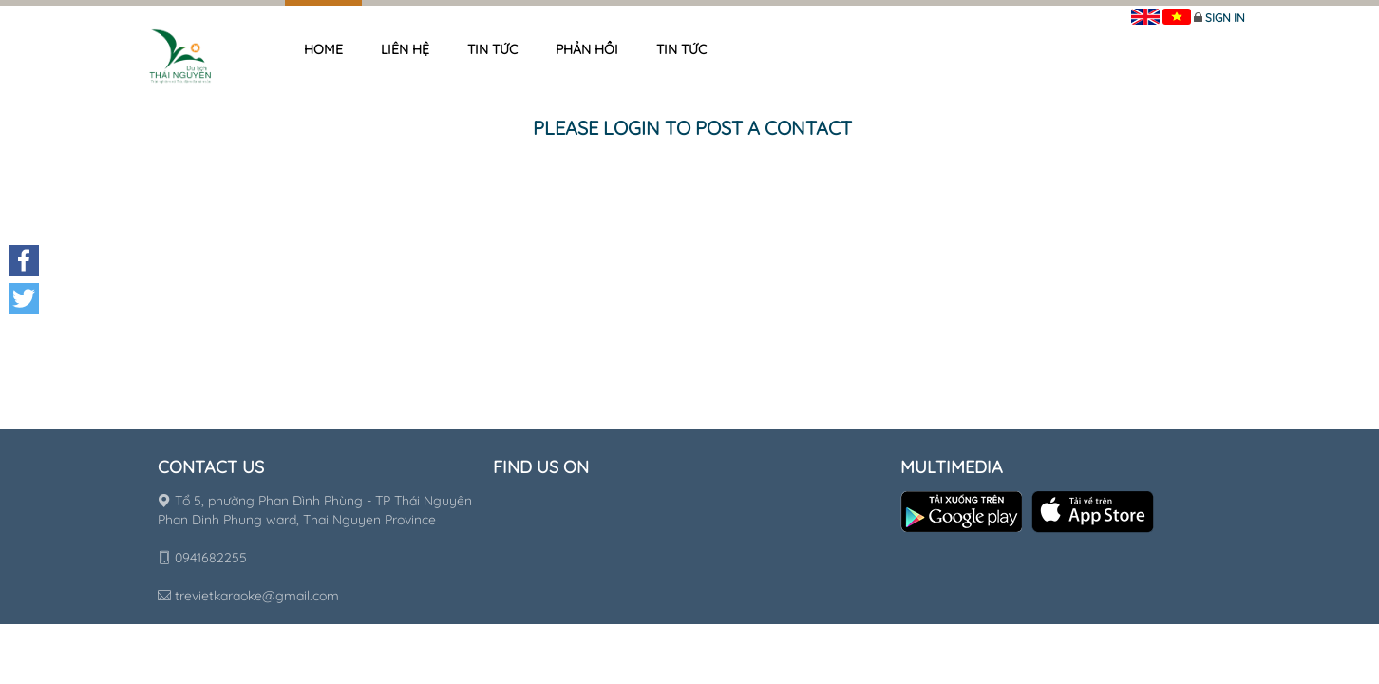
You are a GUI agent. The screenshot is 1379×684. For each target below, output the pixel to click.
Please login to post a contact (692, 128)
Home (323, 49)
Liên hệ (405, 49)
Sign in (1225, 17)
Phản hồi (587, 49)
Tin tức (492, 49)
